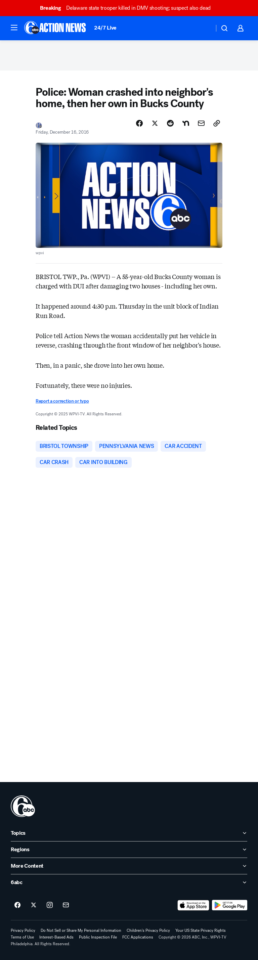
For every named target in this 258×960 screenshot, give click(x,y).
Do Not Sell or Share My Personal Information (81, 930)
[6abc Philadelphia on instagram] (49, 905)
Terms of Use (22, 937)
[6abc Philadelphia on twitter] (33, 905)
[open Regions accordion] (129, 849)
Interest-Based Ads (56, 937)
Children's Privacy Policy (148, 930)
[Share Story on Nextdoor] (185, 123)
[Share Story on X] (155, 123)
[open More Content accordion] (129, 866)
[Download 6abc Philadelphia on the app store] (193, 905)
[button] (14, 27)
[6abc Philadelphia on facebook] (17, 905)
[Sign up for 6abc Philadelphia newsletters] (66, 905)
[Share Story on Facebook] (139, 123)
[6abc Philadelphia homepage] (55, 28)
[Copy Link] (216, 123)
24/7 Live (105, 27)
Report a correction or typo (62, 401)
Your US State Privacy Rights (200, 930)
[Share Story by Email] (201, 123)
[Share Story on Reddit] (170, 123)
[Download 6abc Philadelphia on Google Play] (229, 905)
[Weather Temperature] (204, 28)
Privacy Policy (23, 930)
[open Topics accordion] (129, 833)
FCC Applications (137, 937)
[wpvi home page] (23, 806)
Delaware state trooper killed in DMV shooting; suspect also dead (128, 7)
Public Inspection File (98, 937)
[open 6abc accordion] (129, 882)
